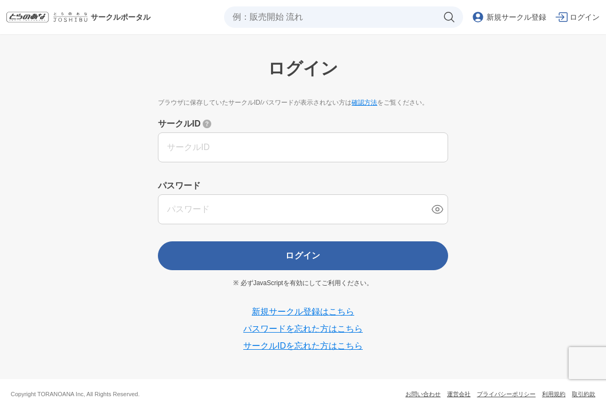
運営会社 (459, 394)
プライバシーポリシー (506, 394)
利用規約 (553, 394)
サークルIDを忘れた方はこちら (303, 345)
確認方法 (364, 102)
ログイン (303, 255)
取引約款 (583, 394)
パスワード (179, 185)
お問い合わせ (423, 394)
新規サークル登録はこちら (303, 311)
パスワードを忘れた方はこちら (303, 328)
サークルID (179, 123)
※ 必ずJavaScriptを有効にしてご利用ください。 (302, 283)
